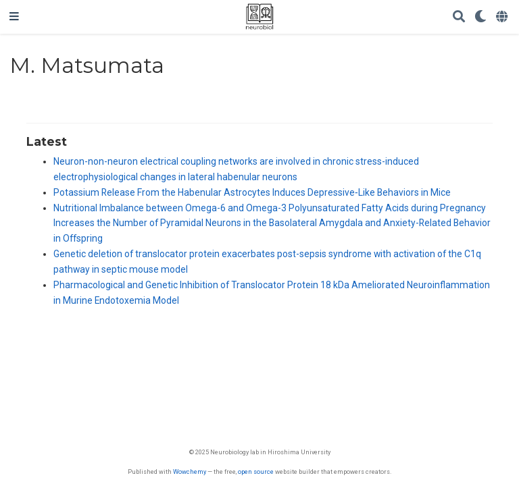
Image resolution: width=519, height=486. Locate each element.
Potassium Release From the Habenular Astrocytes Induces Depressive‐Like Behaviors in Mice (252, 192)
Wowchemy (189, 471)
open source (256, 471)
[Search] (459, 17)
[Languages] (503, 17)
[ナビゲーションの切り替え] (14, 17)
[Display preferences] (480, 17)
